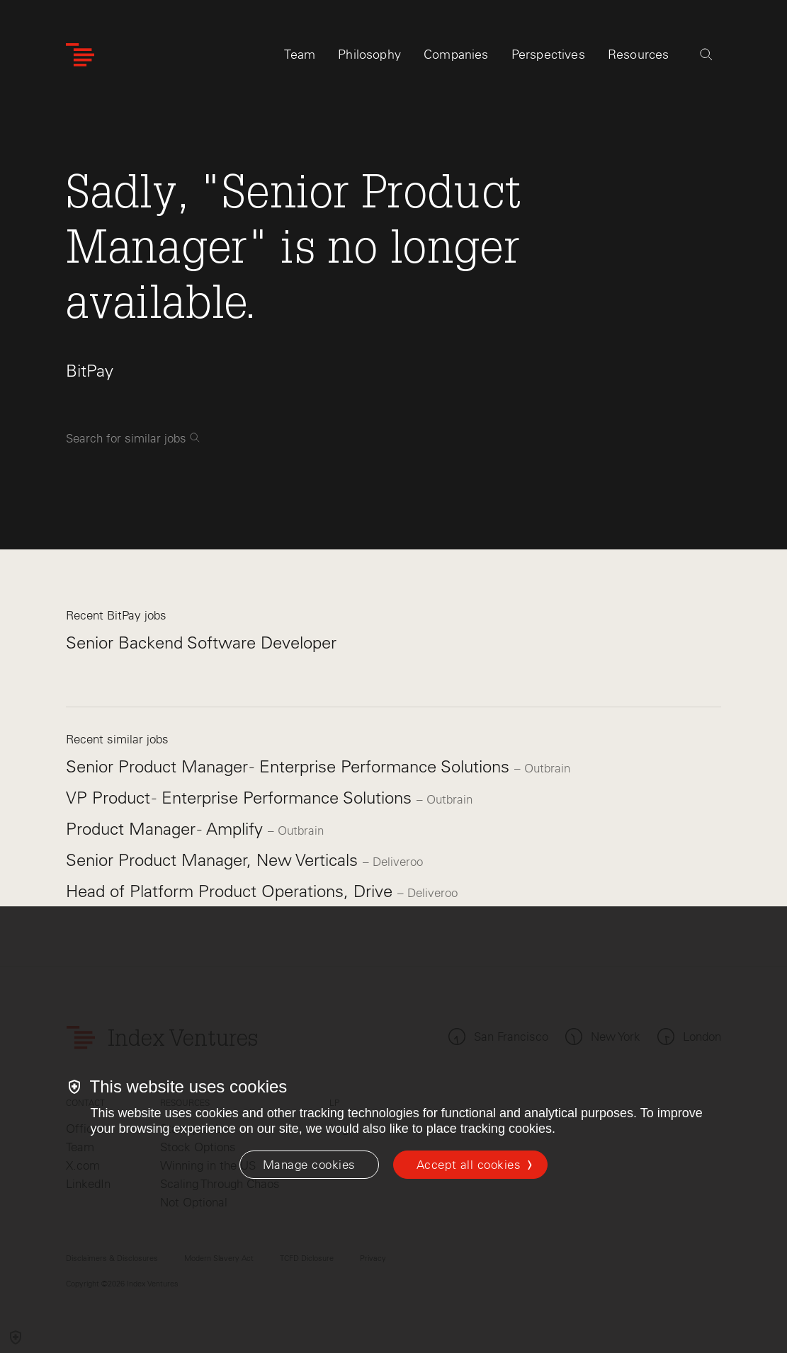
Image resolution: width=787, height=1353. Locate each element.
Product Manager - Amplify (167, 828)
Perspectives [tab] (548, 54)
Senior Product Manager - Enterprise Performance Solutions (290, 766)
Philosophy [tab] (369, 54)
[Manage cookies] (309, 1165)
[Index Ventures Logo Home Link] (80, 55)
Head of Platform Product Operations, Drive (231, 891)
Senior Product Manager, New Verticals (214, 860)
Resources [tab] (638, 54)
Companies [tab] (456, 54)
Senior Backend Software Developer (201, 642)
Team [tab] (299, 54)
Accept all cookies (469, 1165)
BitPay (89, 370)
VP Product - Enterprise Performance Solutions (241, 797)
